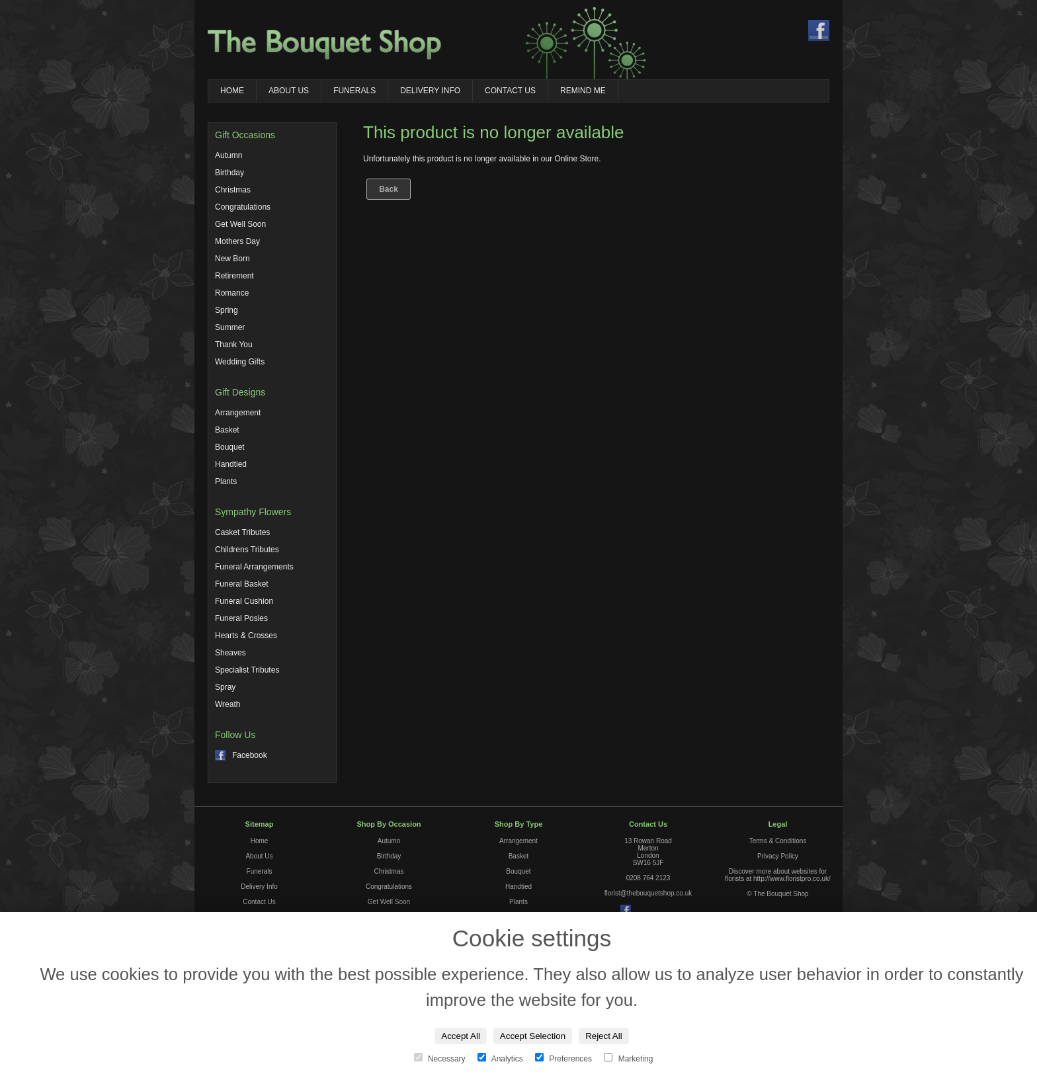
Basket (227, 430)
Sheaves (230, 652)
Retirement (234, 275)
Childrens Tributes (247, 549)
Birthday (229, 172)
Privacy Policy (777, 856)
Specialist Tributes (247, 670)
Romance (232, 293)
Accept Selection (532, 1036)
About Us (289, 90)
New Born (232, 258)
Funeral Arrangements (254, 566)
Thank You (234, 344)
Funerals (354, 90)
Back (388, 189)
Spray (225, 687)
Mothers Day (237, 241)
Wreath (227, 704)
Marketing (628, 1058)
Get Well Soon (240, 224)
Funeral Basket (242, 584)
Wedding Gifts (240, 361)
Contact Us (510, 90)
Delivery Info (430, 90)
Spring (226, 310)
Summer (230, 327)
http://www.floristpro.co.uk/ (792, 878)
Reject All (603, 1036)
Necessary (441, 1058)
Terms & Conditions (778, 841)
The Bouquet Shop (324, 45)
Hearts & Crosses (246, 635)
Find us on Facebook (818, 30)
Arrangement (238, 412)
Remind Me (583, 90)
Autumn (228, 155)
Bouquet (230, 447)
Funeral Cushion (244, 601)
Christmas (233, 189)
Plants (226, 481)
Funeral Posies (241, 618)
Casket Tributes (242, 532)
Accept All (460, 1036)
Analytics (501, 1058)
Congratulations (242, 207)
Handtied (231, 464)
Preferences (564, 1058)
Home (232, 90)
